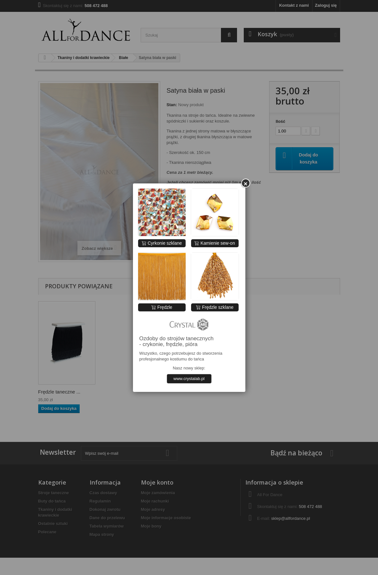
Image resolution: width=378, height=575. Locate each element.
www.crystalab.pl (189, 378)
